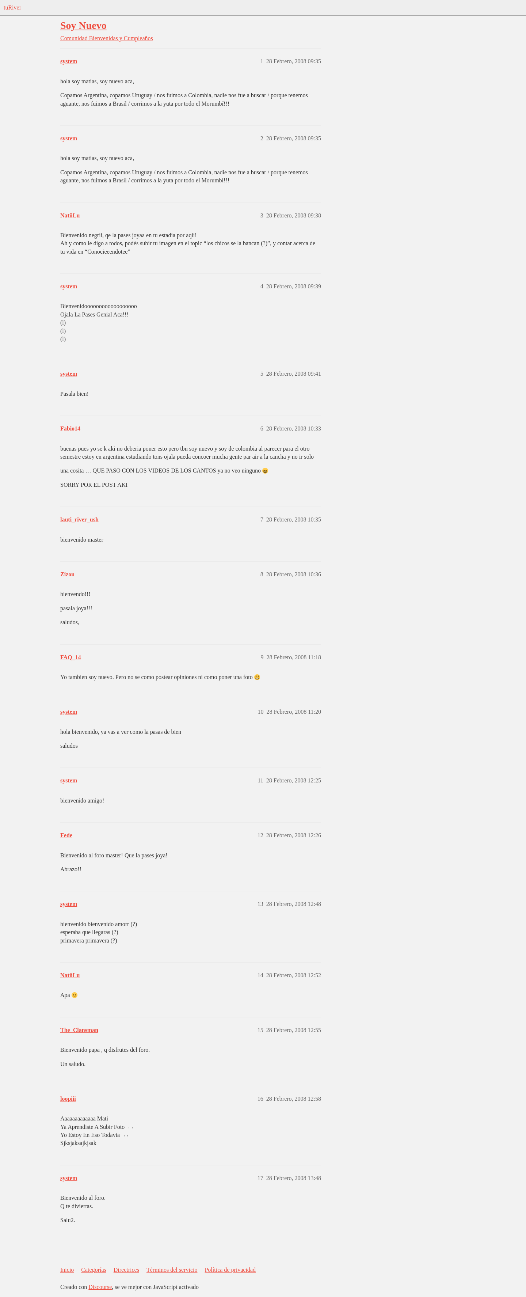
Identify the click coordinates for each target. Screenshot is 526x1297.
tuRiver (12, 7)
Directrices (126, 1270)
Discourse (100, 1287)
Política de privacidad (230, 1270)
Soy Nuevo (83, 25)
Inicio (67, 1270)
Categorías (93, 1270)
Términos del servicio (172, 1270)
